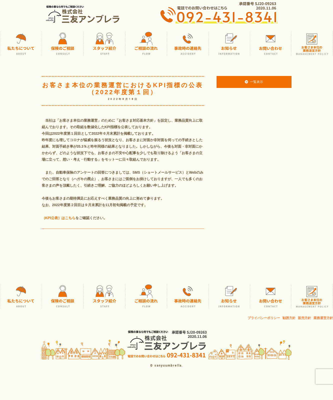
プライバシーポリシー (264, 318)
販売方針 (304, 318)
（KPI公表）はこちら (58, 218)
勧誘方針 (289, 318)
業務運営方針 (323, 318)
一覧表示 (254, 82)
